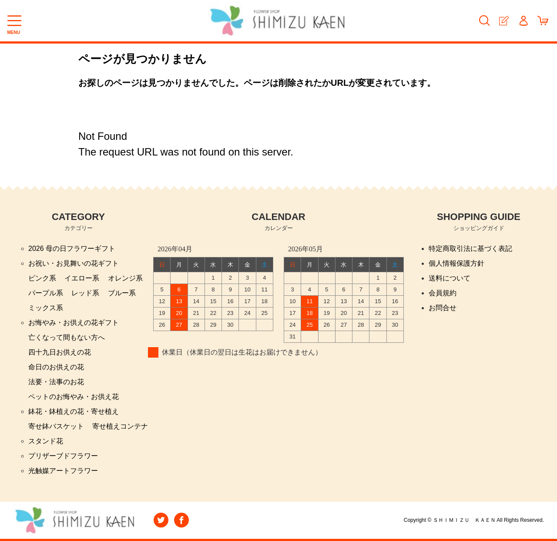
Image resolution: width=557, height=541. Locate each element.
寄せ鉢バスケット (56, 426)
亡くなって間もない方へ (66, 337)
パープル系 (45, 293)
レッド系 (85, 293)
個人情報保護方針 (456, 263)
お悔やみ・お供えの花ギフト (73, 322)
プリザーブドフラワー (63, 456)
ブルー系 (122, 293)
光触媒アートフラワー (63, 470)
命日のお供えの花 (56, 367)
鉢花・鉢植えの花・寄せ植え (73, 411)
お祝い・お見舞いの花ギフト (73, 263)
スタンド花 (45, 441)
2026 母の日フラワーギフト (71, 248)
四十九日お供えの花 (59, 352)
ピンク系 (42, 278)
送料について (449, 278)
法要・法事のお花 (56, 381)
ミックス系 (45, 307)
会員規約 (442, 293)
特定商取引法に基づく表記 (470, 248)
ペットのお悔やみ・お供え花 (73, 396)
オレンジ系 (125, 278)
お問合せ (442, 307)
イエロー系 (81, 278)
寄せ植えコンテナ (120, 426)
